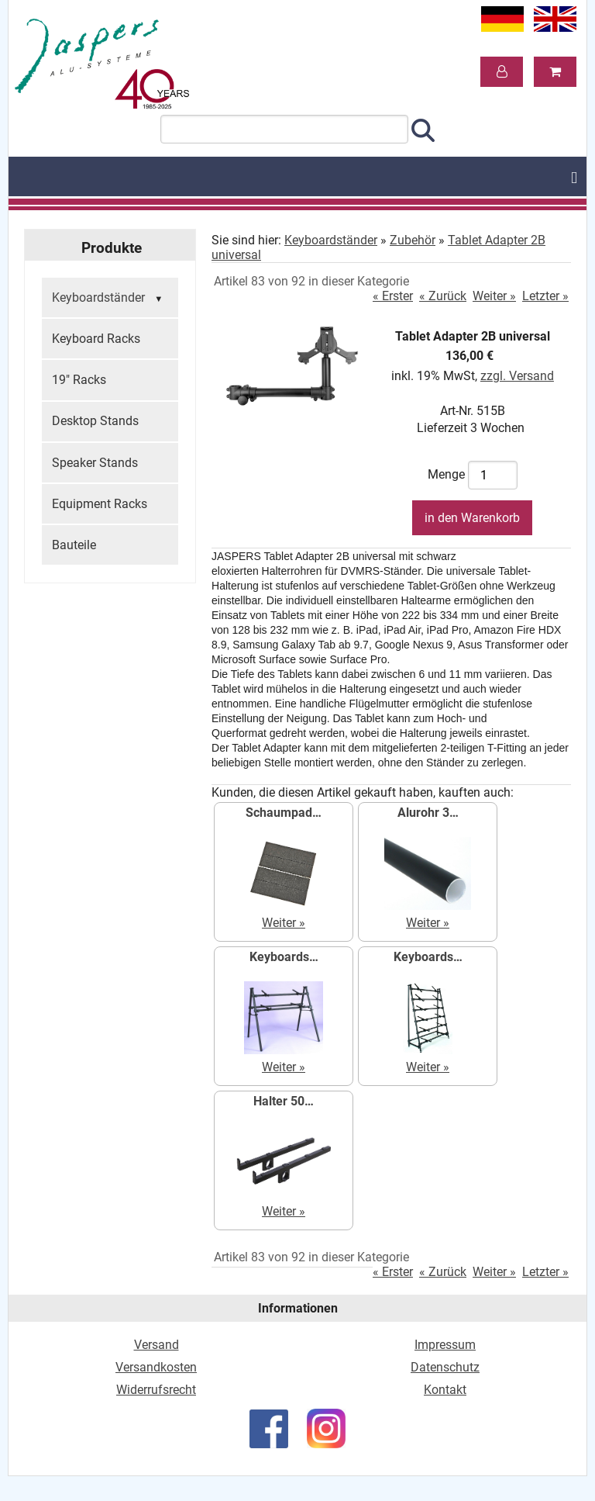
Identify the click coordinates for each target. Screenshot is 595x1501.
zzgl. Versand (517, 375)
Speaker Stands (95, 462)
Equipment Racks (99, 503)
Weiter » (494, 296)
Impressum (445, 1344)
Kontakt (445, 1389)
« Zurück (442, 296)
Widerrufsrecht (156, 1389)
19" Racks (79, 379)
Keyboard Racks (96, 338)
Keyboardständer (109, 298)
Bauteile (74, 545)
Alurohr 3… (428, 812)
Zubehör (412, 240)
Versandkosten (156, 1367)
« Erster (393, 296)
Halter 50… (283, 1101)
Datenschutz (445, 1367)
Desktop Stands (95, 420)
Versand (156, 1344)
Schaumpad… (284, 812)
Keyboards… (283, 956)
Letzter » (545, 296)
